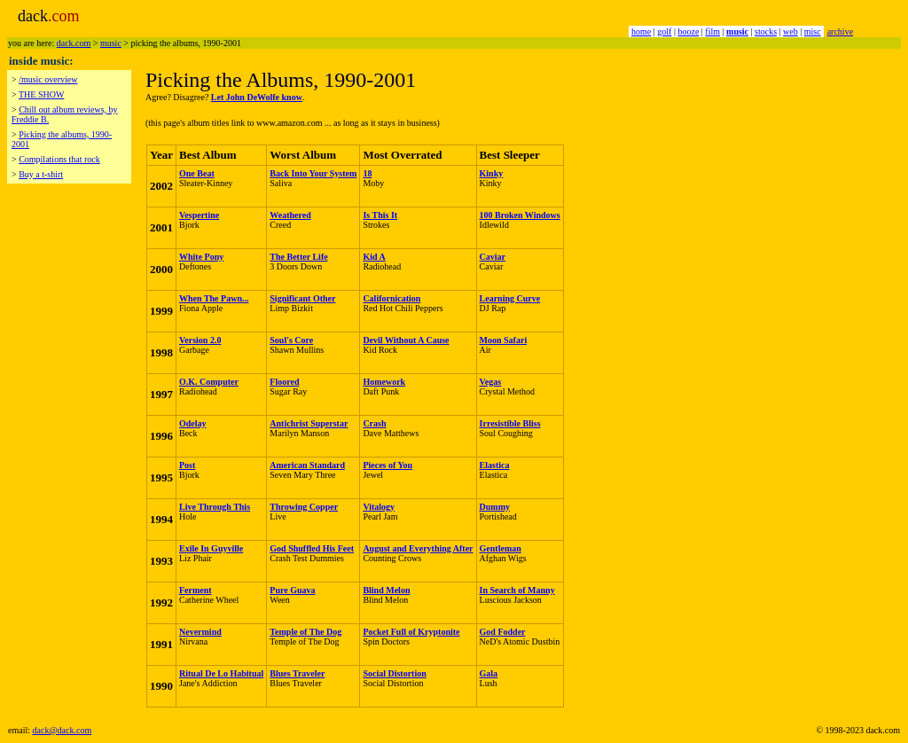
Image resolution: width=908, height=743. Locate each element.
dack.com (74, 43)
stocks (766, 31)
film (712, 31)
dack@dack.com (62, 730)
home (641, 31)
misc (812, 31)
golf (664, 31)
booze (688, 31)
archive (840, 31)
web (790, 31)
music (110, 43)
